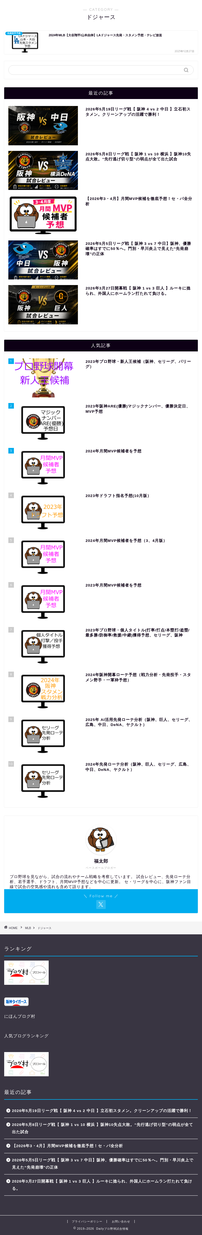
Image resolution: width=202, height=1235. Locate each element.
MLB (28, 928)
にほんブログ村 (19, 1016)
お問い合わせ (121, 1221)
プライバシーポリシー (87, 1221)
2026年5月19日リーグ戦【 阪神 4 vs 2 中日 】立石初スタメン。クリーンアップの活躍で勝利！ (102, 1111)
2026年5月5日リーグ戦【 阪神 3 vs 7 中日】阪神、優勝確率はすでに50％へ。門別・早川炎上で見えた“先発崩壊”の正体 (102, 1163)
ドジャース (44, 928)
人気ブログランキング (26, 1035)
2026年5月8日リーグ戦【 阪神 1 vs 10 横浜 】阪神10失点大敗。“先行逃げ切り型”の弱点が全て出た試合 (102, 1128)
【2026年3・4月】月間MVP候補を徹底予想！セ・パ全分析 (67, 1146)
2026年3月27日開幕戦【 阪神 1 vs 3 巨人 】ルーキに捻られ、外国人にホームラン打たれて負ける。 (102, 1185)
